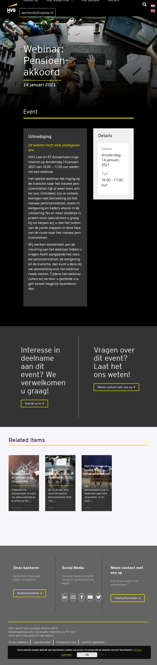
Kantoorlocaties (28, 593)
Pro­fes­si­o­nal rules (66, 642)
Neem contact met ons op (115, 387)
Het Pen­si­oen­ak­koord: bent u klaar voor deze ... (96, 472)
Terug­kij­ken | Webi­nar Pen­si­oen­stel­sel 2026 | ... (60, 475)
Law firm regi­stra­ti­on (93, 642)
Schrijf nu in (33, 403)
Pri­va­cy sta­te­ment (18, 642)
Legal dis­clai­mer (42, 642)
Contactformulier (126, 598)
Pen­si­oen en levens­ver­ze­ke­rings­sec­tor (23, 477)
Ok (87, 654)
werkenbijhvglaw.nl (37, 12)
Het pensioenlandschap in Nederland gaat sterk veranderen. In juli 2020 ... (96, 493)
